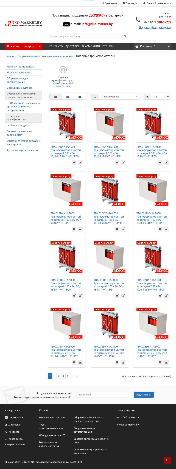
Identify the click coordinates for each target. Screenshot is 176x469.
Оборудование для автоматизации (18, 80)
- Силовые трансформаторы (17, 118)
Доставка (12, 424)
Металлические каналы (21, 66)
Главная (9, 56)
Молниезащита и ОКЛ (19, 72)
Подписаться (143, 394)
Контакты (12, 431)
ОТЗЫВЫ (108, 46)
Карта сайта (14, 438)
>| (76, 376)
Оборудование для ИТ (19, 87)
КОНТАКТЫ (56, 46)
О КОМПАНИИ (91, 46)
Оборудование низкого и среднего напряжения (45, 56)
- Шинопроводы (17, 125)
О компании (14, 417)
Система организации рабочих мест (19, 133)
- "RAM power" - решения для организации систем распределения (23, 107)
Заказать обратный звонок (155, 27)
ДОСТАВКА (73, 46)
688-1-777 (156, 22)
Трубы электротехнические (22, 150)
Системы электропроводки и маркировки (23, 142)
